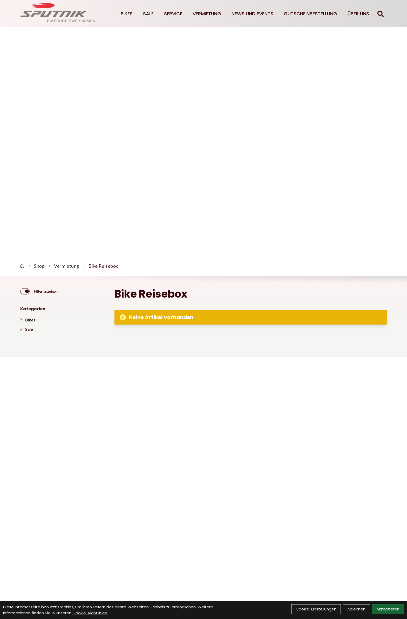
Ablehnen (356, 609)
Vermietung (207, 13)
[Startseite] (22, 266)
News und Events (252, 13)
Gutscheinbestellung (310, 13)
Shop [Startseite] (39, 266)
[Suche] (380, 14)
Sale (148, 13)
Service (173, 13)
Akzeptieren (387, 609)
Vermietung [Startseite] (66, 266)
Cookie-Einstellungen (316, 609)
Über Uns (358, 13)
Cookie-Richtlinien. (90, 613)
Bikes (127, 13)
